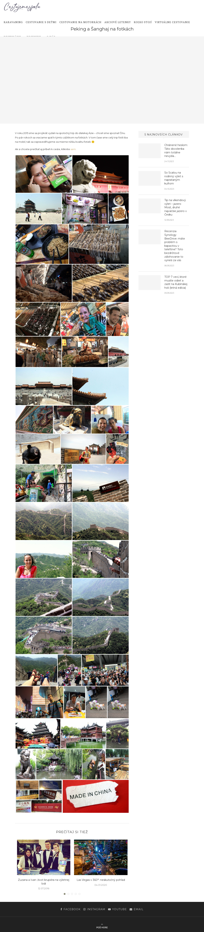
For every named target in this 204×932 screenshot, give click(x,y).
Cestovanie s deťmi (41, 22)
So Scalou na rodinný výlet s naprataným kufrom (173, 178)
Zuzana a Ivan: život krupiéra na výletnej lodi (43, 881)
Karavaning (13, 22)
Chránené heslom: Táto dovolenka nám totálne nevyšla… (176, 150)
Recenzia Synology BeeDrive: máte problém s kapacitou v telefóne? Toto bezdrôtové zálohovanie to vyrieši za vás (174, 246)
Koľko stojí (143, 22)
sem (73, 149)
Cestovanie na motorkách (80, 22)
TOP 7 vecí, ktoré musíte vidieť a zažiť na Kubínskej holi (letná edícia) (175, 282)
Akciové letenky (117, 22)
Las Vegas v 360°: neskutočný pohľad (101, 880)
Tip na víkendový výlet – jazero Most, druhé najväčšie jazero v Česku (175, 207)
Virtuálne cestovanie (172, 22)
